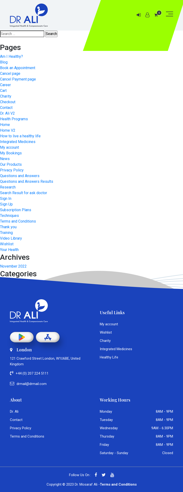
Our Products (11, 164)
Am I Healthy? (11, 56)
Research (8, 187)
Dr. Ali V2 (7, 113)
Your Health (9, 249)
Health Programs (14, 119)
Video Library (11, 238)
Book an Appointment (17, 68)
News (5, 159)
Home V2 (7, 130)
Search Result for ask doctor (23, 193)
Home (5, 124)
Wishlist (6, 244)
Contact (6, 107)
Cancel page (10, 73)
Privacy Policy (12, 170)
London (21, 350)
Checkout (7, 102)
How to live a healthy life (20, 136)
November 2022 (13, 266)
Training (6, 232)
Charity (5, 96)
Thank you (8, 227)
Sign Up (6, 204)
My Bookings (11, 153)
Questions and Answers (19, 176)
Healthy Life (109, 357)
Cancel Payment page (18, 79)
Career (5, 85)
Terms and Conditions (18, 221)
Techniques (9, 215)
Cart (3, 90)
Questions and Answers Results (26, 181)
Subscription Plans (15, 210)
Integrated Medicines (17, 141)
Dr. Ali (14, 411)
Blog (4, 62)
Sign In (5, 198)
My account (9, 147)
